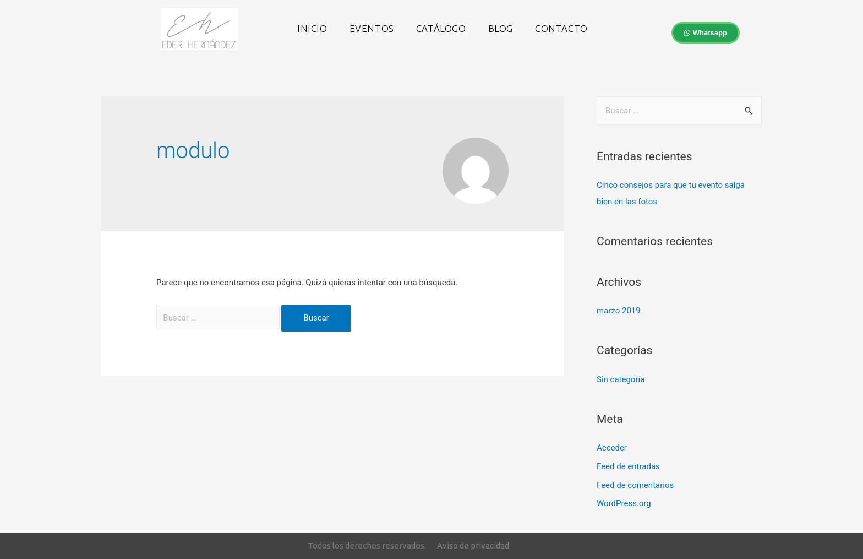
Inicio (312, 28)
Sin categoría (620, 379)
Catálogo (441, 28)
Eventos (371, 28)
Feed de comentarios (635, 485)
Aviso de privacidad (473, 545)
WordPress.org (624, 503)
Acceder (612, 448)
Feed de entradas (628, 466)
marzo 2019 (619, 311)
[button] (705, 33)
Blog (500, 28)
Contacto (561, 28)
